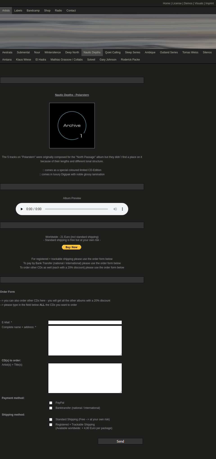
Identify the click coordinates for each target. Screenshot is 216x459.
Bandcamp (33, 10)
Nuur (37, 52)
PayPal (60, 402)
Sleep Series (132, 52)
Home (166, 3)
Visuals (199, 3)
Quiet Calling (113, 52)
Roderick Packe (130, 59)
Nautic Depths (92, 52)
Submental (23, 52)
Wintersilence (53, 52)
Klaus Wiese (23, 59)
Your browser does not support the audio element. (72, 209)
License (177, 3)
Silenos (207, 52)
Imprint (209, 3)
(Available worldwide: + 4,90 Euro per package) (84, 428)
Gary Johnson (108, 59)
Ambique (150, 52)
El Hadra (41, 59)
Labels (18, 10)
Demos (188, 3)
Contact (71, 10)
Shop (47, 10)
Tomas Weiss (190, 52)
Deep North (72, 52)
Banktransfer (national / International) (78, 408)
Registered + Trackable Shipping (75, 424)
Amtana (6, 59)
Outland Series (169, 52)
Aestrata (7, 52)
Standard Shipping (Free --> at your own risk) (83, 419)
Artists (6, 10)
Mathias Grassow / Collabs (67, 59)
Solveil (91, 59)
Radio (58, 10)
